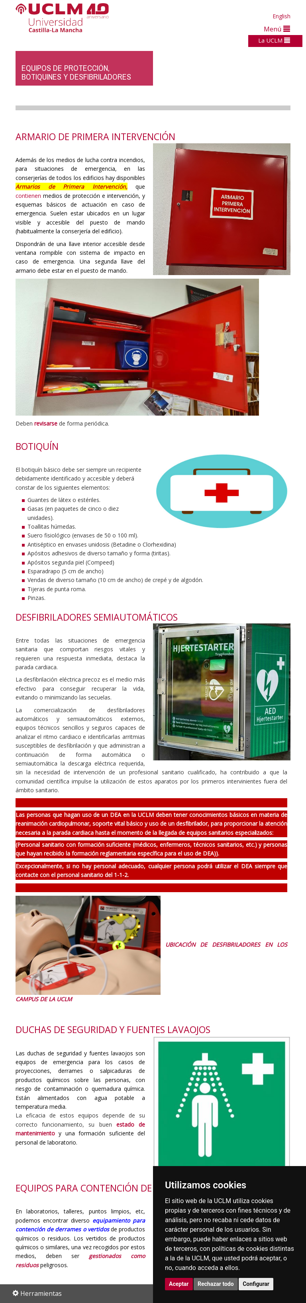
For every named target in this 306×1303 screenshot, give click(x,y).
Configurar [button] (256, 1284)
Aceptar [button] (179, 1284)
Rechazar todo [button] (216, 1284)
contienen (28, 195)
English (281, 16)
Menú (277, 28)
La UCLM (274, 40)
